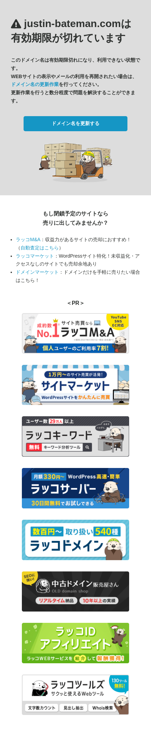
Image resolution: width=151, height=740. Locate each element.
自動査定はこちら (39, 247)
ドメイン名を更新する (75, 123)
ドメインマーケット (37, 272)
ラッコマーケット (35, 256)
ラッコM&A (28, 239)
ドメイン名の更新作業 (35, 84)
